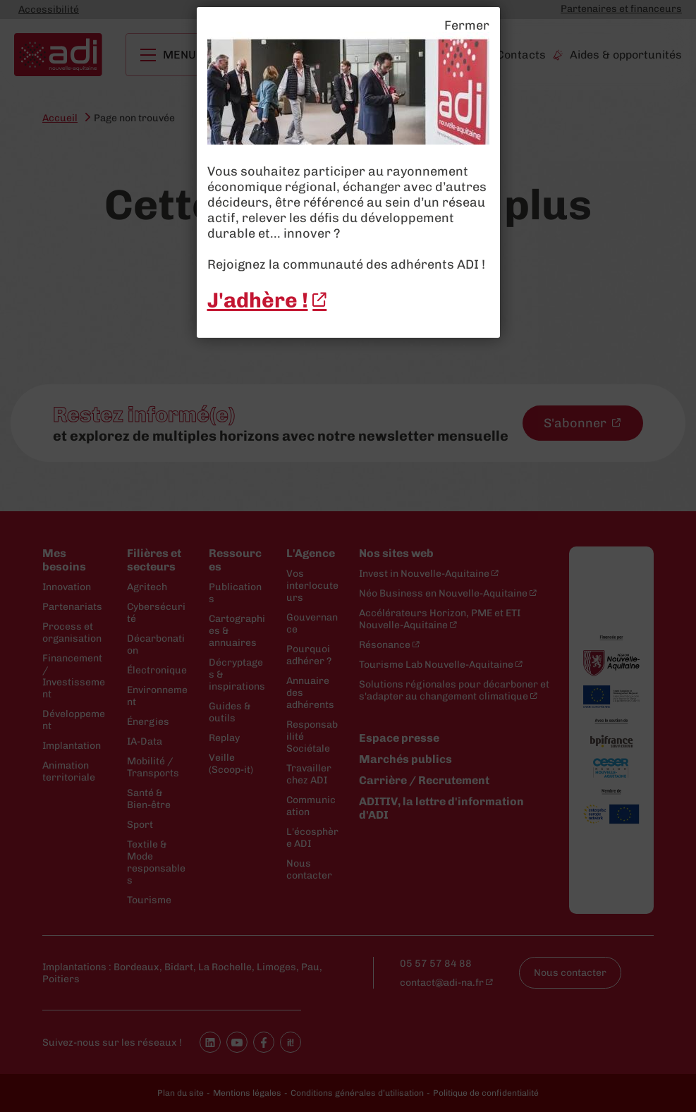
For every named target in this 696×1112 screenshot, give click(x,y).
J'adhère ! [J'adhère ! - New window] (257, 300)
